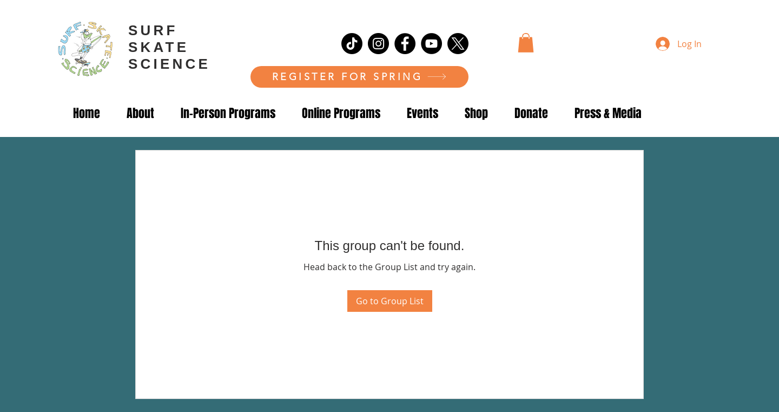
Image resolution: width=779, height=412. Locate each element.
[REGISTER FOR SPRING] (359, 77)
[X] (457, 43)
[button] (526, 43)
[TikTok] (351, 43)
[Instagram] (378, 43)
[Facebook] (404, 43)
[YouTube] (431, 43)
